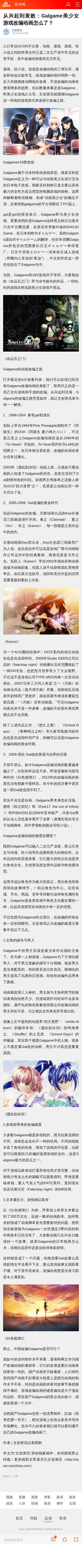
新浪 (59, 1497)
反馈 (48, 1518)
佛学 (59, 1503)
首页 (19, 1518)
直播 (22, 1497)
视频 (9, 1497)
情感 (34, 1503)
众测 (72, 1503)
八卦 (22, 1503)
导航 (33, 1518)
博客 (47, 1497)
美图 (34, 1497)
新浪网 (20, 4)
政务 (72, 1497)
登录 (63, 1518)
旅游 (47, 1503)
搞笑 (9, 1503)
